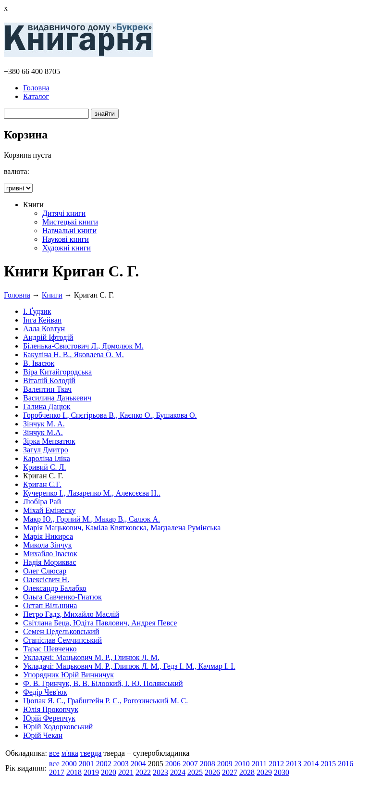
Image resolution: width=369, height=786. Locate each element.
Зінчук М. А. (44, 424)
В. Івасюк (38, 363)
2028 (247, 772)
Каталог (36, 96)
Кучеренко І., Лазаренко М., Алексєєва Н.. (91, 493)
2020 (108, 772)
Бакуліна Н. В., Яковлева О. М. (73, 354)
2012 (276, 764)
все (54, 753)
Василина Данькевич (57, 398)
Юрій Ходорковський (58, 727)
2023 (160, 772)
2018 (74, 772)
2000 (69, 764)
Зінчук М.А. (43, 432)
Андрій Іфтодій (48, 337)
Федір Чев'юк (45, 692)
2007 (190, 764)
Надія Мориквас (49, 562)
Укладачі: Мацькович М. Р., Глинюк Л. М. (91, 657)
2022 (143, 772)
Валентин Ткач (47, 389)
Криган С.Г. (42, 484)
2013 (293, 764)
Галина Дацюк (47, 406)
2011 (259, 764)
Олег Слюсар (44, 571)
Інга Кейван (42, 320)
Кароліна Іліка (46, 458)
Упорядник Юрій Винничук (68, 675)
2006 (173, 764)
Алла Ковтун (44, 328)
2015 (328, 764)
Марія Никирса (48, 536)
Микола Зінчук (47, 545)
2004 (138, 764)
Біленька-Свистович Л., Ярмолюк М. (83, 346)
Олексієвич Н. (46, 579)
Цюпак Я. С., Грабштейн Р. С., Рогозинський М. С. (105, 701)
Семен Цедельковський (61, 631)
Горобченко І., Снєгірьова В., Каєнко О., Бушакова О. (110, 415)
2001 (86, 764)
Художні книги (66, 248)
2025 (195, 772)
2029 (264, 772)
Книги (52, 295)
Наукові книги (65, 239)
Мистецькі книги (70, 222)
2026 (212, 772)
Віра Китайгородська (57, 372)
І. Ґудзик (37, 311)
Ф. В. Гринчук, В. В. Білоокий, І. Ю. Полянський (103, 683)
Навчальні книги (69, 230)
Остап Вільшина (50, 605)
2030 (281, 772)
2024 (177, 772)
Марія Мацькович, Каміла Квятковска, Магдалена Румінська (122, 528)
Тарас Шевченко (50, 649)
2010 (242, 764)
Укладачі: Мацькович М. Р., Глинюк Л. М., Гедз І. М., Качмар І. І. (129, 666)
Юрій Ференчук (49, 718)
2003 (121, 764)
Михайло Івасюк (50, 553)
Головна (36, 88)
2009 (225, 764)
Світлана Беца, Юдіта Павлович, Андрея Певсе (100, 623)
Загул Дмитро (45, 450)
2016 (345, 764)
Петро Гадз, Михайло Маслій (71, 614)
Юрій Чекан (42, 735)
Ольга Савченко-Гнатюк (62, 597)
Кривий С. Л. (44, 467)
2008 (207, 764)
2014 (311, 764)
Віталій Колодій (49, 380)
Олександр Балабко (54, 588)
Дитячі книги (64, 213)
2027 (229, 772)
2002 (103, 764)
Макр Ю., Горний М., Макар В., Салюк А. (91, 519)
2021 (126, 772)
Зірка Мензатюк (49, 441)
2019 (91, 772)
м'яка (70, 753)
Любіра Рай (42, 502)
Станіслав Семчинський (62, 640)
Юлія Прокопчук (50, 709)
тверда (91, 753)
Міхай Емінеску (49, 510)
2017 (56, 772)
